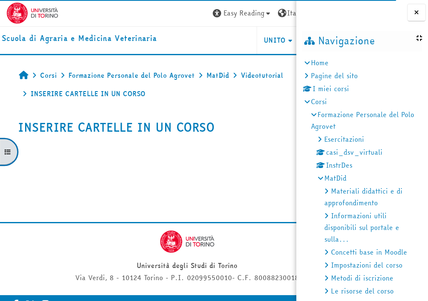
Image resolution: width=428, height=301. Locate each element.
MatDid (335, 178)
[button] (164, 13)
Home (320, 63)
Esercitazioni (344, 139)
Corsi (319, 102)
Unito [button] (197, 40)
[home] (79, 39)
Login (274, 13)
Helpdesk (245, 40)
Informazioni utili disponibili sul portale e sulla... (361, 227)
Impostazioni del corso (367, 265)
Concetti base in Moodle (369, 252)
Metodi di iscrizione (362, 278)
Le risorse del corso (362, 291)
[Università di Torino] (32, 12)
